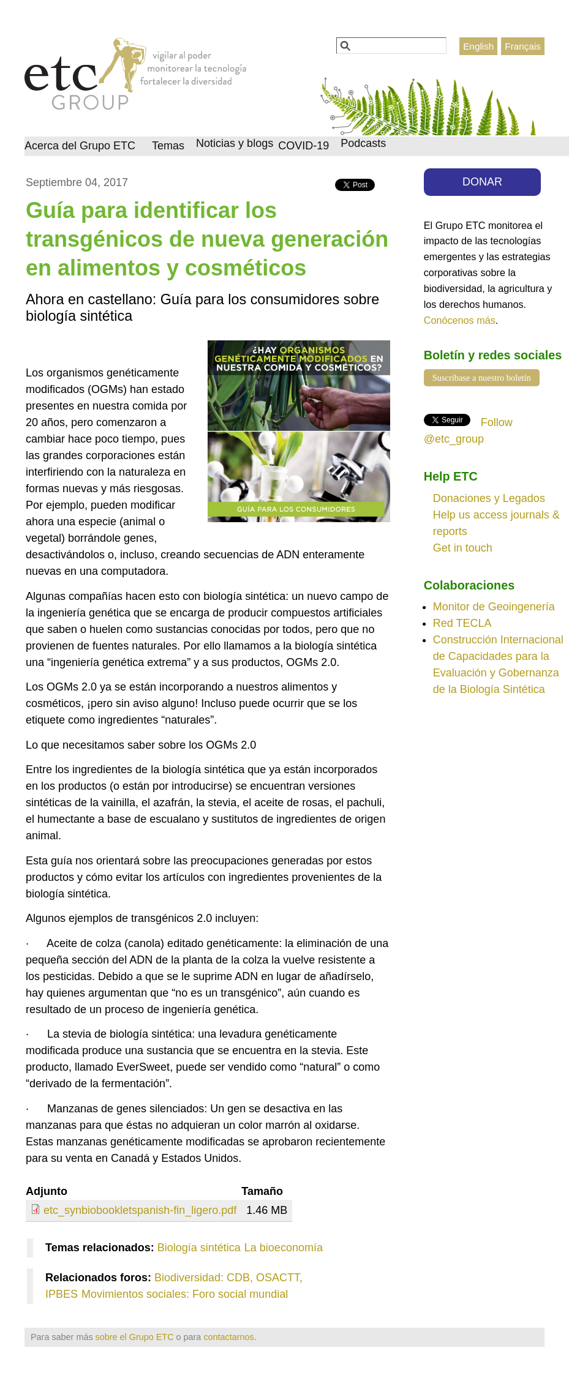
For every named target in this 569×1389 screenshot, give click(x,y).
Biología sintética (199, 1247)
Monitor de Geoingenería (494, 607)
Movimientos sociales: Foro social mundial (184, 1294)
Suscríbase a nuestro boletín (481, 378)
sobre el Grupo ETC (135, 1337)
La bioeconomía (283, 1247)
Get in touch (462, 548)
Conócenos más (460, 320)
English (478, 46)
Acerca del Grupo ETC (79, 146)
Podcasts (363, 143)
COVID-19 (303, 146)
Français (523, 46)
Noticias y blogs (234, 143)
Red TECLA (462, 623)
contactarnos (228, 1337)
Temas (168, 146)
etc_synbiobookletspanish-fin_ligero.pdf (139, 1210)
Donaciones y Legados (489, 498)
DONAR (482, 182)
